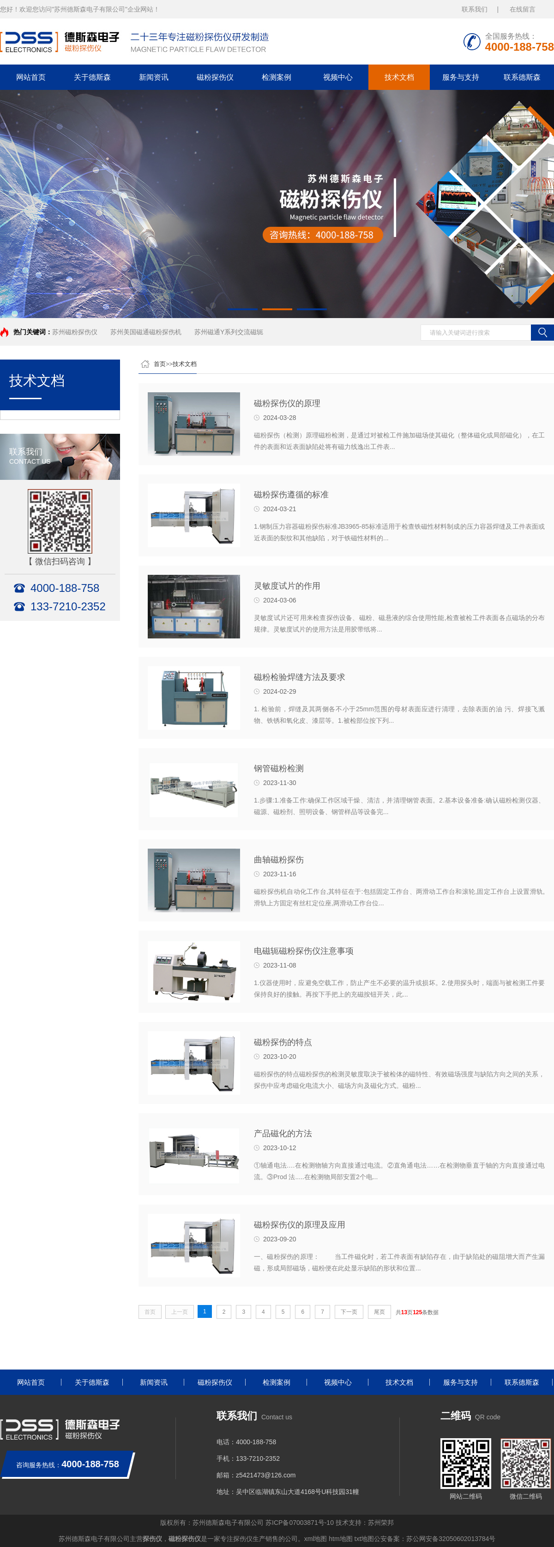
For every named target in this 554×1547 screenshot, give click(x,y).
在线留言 (523, 9)
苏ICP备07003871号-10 (299, 1522)
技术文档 (399, 77)
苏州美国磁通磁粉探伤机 (145, 332)
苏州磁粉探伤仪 (74, 332)
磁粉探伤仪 (215, 77)
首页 (160, 363)
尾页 (379, 1312)
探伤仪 (152, 1538)
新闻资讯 (154, 77)
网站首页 (31, 77)
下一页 (349, 1312)
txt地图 (364, 1538)
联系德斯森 (522, 77)
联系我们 (475, 9)
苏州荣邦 (381, 1522)
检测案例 (276, 77)
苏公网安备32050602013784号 (450, 1538)
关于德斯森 (92, 77)
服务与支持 (460, 77)
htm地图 (340, 1538)
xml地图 (315, 1538)
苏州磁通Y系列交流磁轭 (228, 332)
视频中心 (338, 77)
